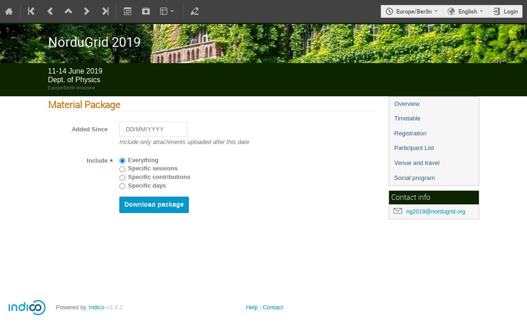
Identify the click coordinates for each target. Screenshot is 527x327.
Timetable (407, 118)
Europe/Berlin (414, 11)
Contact (273, 307)
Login (511, 11)
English (467, 11)
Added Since (90, 129)
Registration (410, 133)
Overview (407, 103)
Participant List (414, 147)
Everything (143, 160)
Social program (414, 177)
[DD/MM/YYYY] (153, 129)
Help (252, 307)
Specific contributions (159, 177)
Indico (96, 307)
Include (97, 161)
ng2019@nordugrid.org (435, 211)
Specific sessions (152, 168)
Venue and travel (417, 162)
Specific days (147, 186)
